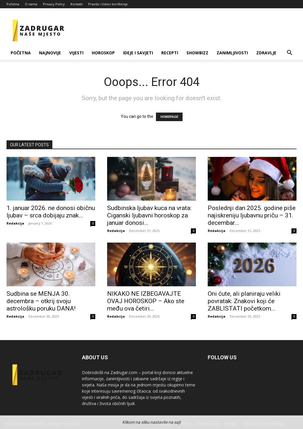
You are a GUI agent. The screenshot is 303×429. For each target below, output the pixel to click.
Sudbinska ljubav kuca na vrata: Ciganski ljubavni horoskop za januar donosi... (149, 215)
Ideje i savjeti (138, 53)
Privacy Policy (54, 4)
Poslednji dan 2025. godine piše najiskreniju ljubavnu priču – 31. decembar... (252, 215)
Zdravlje (266, 53)
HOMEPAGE (169, 117)
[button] (289, 53)
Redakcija (15, 223)
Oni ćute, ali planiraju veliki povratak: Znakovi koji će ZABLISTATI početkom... (244, 301)
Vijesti (76, 53)
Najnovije (50, 53)
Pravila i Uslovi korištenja (108, 4)
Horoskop (103, 53)
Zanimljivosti (232, 53)
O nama (31, 4)
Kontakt (76, 4)
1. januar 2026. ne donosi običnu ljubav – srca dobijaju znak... (51, 211)
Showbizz (197, 53)
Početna (13, 4)
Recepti (169, 53)
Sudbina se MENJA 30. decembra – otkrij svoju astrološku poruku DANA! (41, 301)
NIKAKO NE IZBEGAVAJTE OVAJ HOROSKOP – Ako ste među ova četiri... (145, 301)
